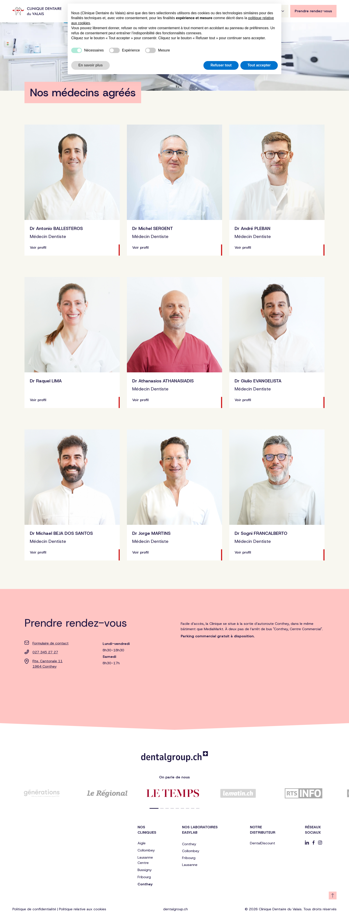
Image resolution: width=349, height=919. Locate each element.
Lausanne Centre (145, 860)
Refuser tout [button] (221, 65)
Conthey (145, 884)
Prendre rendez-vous (313, 11)
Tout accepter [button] (259, 65)
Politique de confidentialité (34, 909)
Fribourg (144, 877)
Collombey (146, 850)
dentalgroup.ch (175, 909)
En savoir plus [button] (90, 65)
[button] (154, 808)
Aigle (142, 843)
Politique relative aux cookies (82, 909)
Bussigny (145, 870)
